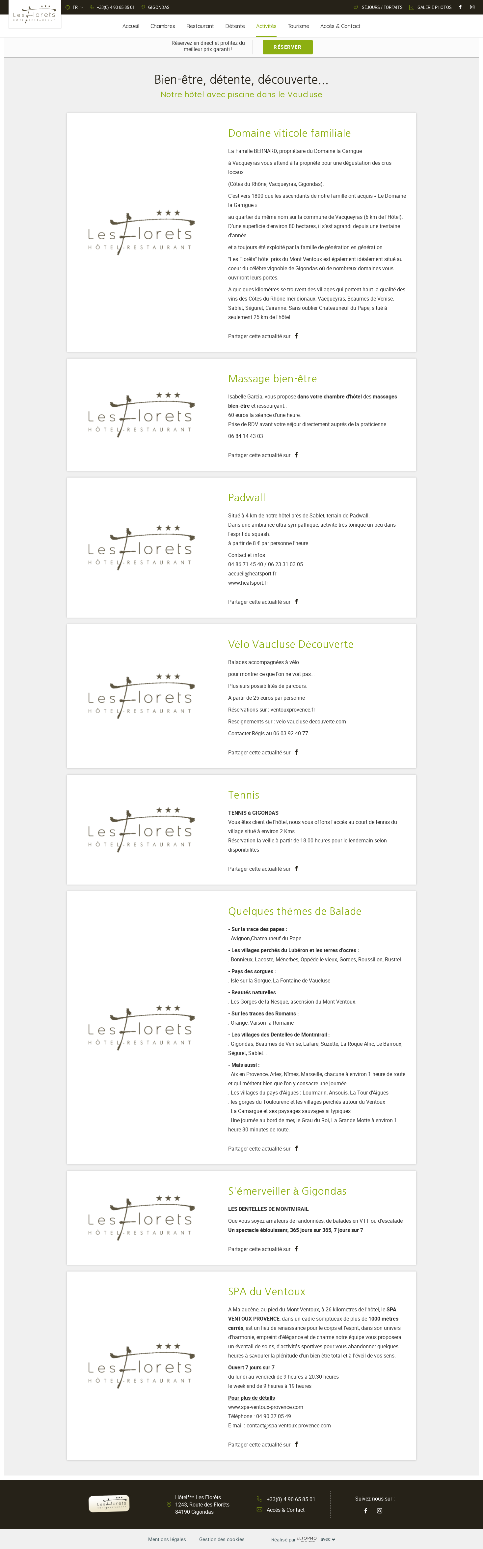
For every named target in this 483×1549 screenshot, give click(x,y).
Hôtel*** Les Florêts (202, 1504)
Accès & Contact (281, 1509)
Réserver (288, 47)
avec (303, 1539)
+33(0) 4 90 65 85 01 (286, 1499)
